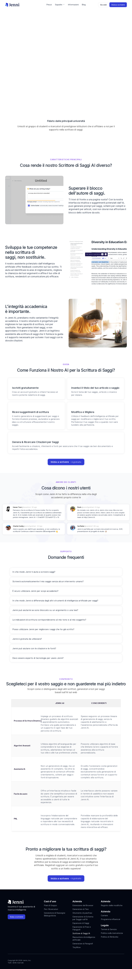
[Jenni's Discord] (122, 961)
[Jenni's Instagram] (104, 961)
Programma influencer (110, 919)
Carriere (104, 915)
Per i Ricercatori (51, 909)
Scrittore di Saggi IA (81, 933)
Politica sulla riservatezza (112, 933)
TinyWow (76, 947)
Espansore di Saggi (80, 923)
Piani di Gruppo (50, 905)
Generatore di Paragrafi (82, 943)
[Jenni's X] (118, 961)
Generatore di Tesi (80, 909)
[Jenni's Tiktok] (113, 961)
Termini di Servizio (109, 929)
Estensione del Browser (82, 905)
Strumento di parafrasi (82, 913)
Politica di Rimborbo (109, 937)
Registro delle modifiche (111, 905)
